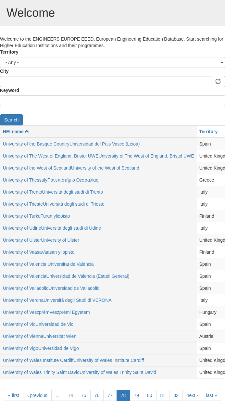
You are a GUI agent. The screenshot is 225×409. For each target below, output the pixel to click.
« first (13, 395)
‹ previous (37, 395)
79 (136, 395)
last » (211, 395)
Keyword (9, 90)
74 (70, 395)
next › (192, 395)
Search (11, 119)
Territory (9, 52)
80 (149, 395)
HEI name (16, 131)
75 (83, 395)
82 (176, 395)
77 (110, 395)
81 (163, 395)
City (4, 71)
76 (97, 395)
